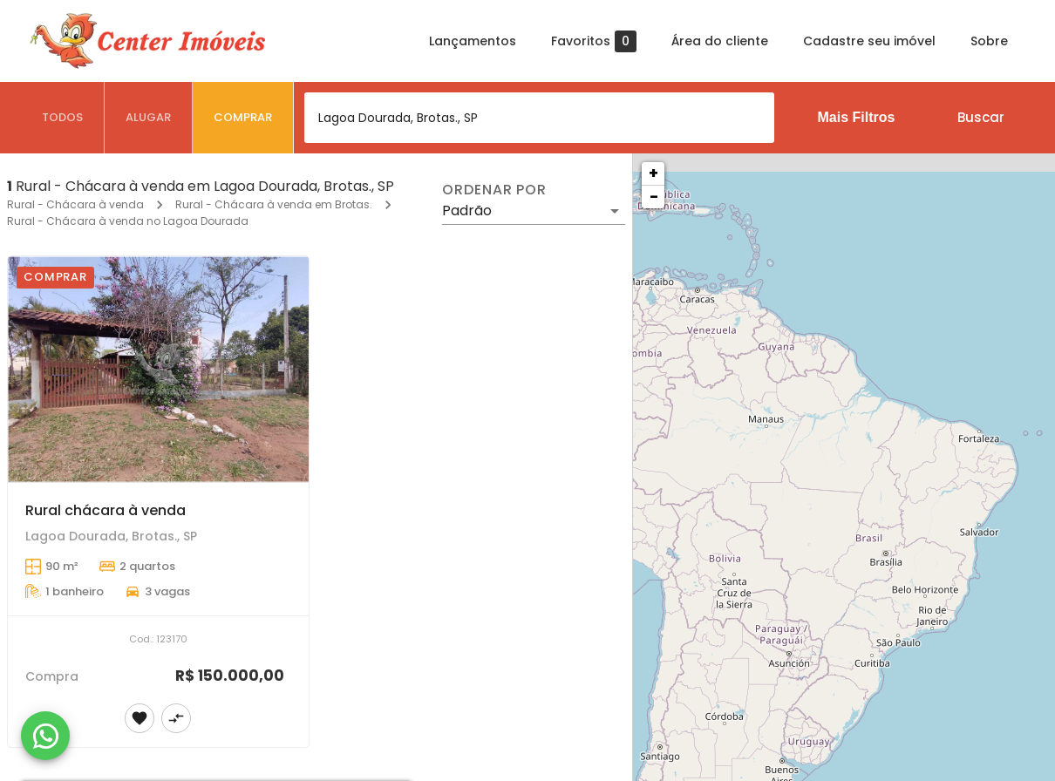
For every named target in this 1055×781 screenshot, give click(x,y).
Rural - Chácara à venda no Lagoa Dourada (127, 221)
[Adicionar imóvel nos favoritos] (139, 718)
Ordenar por (494, 190)
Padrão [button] (467, 210)
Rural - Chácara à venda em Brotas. (273, 204)
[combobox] (539, 117)
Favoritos (593, 41)
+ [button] (653, 173)
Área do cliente (719, 41)
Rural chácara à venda (105, 510)
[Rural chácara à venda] (158, 369)
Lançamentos (472, 41)
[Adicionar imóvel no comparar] (176, 718)
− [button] (654, 196)
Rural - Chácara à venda (75, 204)
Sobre (989, 41)
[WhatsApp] (45, 735)
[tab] (63, 117)
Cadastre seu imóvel (869, 41)
